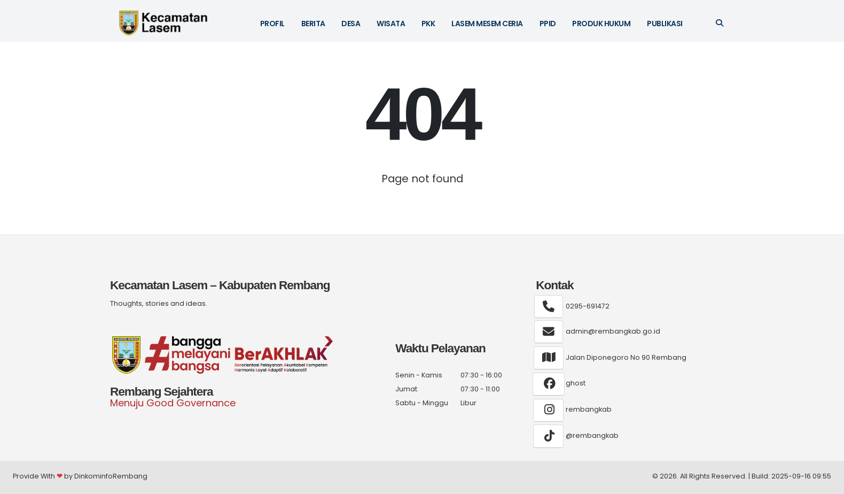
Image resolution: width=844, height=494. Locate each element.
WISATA (391, 23)
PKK (428, 23)
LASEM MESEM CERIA (487, 23)
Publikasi (665, 23)
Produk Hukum (601, 23)
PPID (548, 23)
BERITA (313, 23)
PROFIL (272, 23)
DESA (350, 23)
